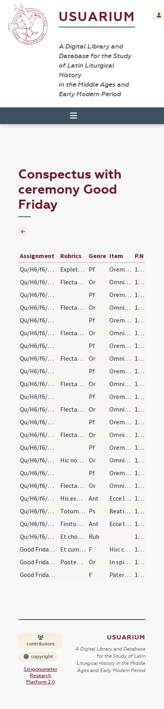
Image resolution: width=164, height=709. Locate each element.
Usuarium (97, 17)
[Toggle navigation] (74, 115)
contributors (41, 641)
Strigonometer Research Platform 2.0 (40, 675)
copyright (38, 656)
